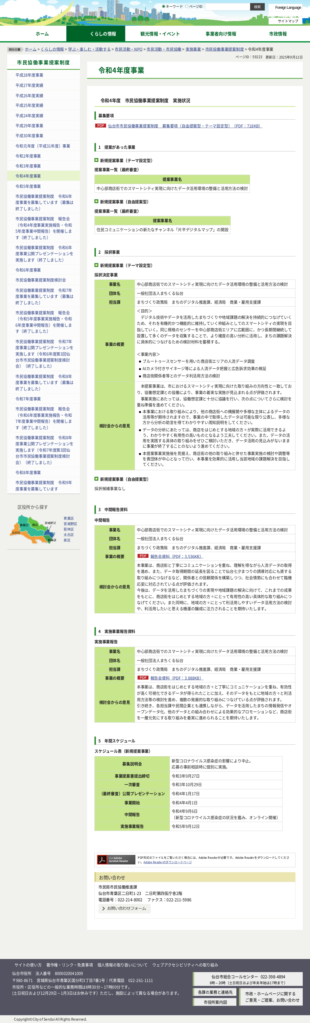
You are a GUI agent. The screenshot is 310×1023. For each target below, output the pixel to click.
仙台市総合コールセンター (235, 976)
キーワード (172, 21)
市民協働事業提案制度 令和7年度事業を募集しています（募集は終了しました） (44, 296)
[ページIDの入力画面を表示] (186, 20)
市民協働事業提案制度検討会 (40, 280)
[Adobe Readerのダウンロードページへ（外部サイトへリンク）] (116, 857)
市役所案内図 (215, 1002)
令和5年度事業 (28, 186)
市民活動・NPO (128, 49)
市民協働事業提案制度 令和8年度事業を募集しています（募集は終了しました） (44, 382)
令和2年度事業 (28, 155)
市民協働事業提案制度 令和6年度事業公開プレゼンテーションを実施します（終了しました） (44, 253)
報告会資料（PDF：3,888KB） (176, 677)
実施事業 (193, 49)
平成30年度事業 (29, 135)
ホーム (30, 49)
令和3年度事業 (28, 166)
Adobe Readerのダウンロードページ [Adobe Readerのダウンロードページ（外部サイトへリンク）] (167, 862)
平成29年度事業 (29, 125)
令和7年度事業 (28, 398)
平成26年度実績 (29, 95)
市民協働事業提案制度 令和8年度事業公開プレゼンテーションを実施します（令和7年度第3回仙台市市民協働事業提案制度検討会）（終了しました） (44, 449)
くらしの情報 (52, 49)
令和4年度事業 (28, 176)
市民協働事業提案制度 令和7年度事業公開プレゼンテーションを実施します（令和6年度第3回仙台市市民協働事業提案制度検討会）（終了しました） (44, 353)
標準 (242, 6)
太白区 (69, 534)
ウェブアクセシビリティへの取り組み (185, 964)
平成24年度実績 (29, 115)
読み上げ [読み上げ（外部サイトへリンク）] (199, 6)
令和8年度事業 (28, 472)
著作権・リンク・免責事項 (69, 964)
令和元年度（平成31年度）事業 (42, 145)
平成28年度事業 (29, 75)
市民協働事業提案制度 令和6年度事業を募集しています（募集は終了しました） (44, 202)
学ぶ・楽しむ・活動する (89, 49)
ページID (194, 21)
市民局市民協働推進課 (117, 887)
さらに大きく (252, 13)
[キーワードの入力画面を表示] (163, 20)
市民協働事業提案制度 (224, 49)
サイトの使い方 (28, 964)
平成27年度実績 (29, 85)
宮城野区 (70, 523)
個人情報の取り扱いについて (122, 964)
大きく (233, 13)
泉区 (67, 540)
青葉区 (69, 518)
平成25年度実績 (29, 105)
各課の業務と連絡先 (215, 992)
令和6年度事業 (28, 270)
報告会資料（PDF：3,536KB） (176, 556)
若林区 (69, 529)
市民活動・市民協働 (164, 49)
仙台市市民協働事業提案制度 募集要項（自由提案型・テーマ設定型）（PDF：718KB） (185, 126)
